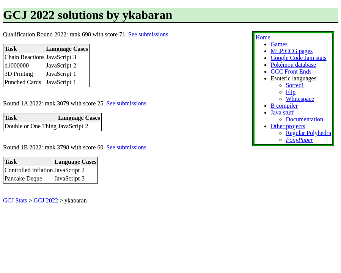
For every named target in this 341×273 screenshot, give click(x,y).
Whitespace (300, 99)
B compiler (284, 105)
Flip (290, 92)
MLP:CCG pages (291, 51)
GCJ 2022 (46, 200)
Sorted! (294, 85)
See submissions (148, 34)
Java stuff (282, 112)
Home (262, 37)
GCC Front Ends (290, 71)
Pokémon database (293, 64)
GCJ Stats (15, 200)
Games (278, 44)
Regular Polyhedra (308, 133)
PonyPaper (299, 139)
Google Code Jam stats (298, 58)
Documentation (304, 119)
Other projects (287, 126)
